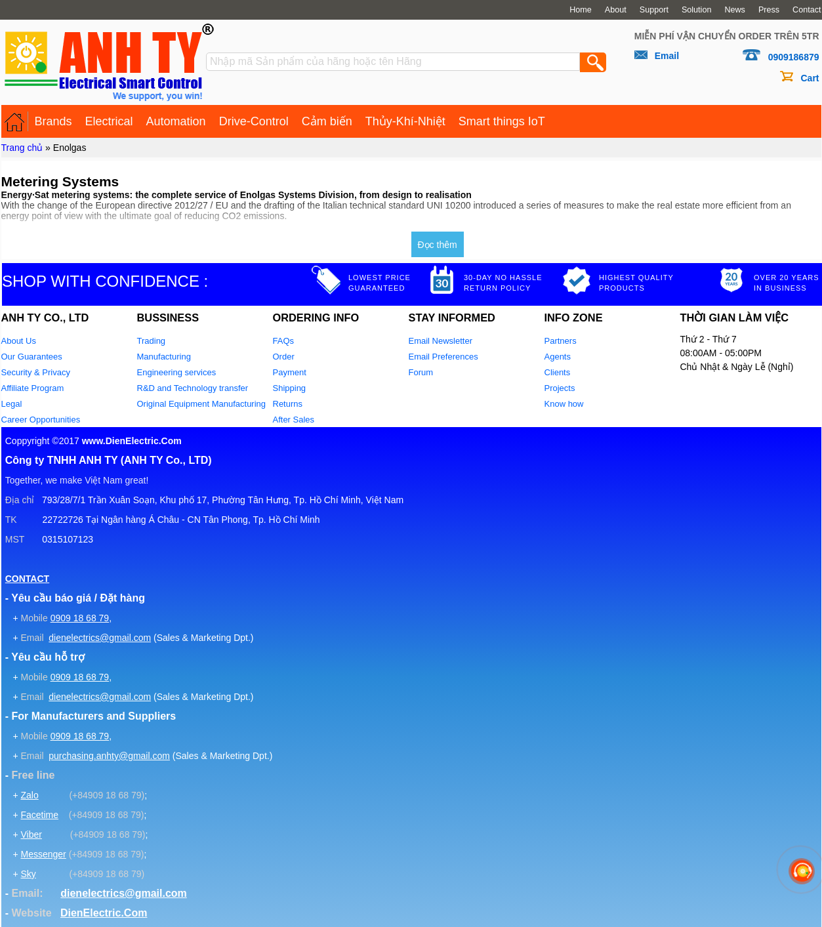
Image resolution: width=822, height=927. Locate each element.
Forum (421, 372)
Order (284, 356)
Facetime (39, 815)
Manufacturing (164, 356)
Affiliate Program (32, 388)
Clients (558, 372)
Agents (558, 356)
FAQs (284, 341)
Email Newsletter (441, 341)
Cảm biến (327, 121)
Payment (289, 372)
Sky (27, 874)
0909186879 (793, 57)
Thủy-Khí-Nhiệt (405, 121)
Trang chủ (22, 147)
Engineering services (176, 372)
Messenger (43, 854)
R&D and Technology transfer (193, 388)
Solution (697, 9)
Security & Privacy (35, 372)
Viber (30, 834)
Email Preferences (443, 356)
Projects (560, 388)
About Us (18, 341)
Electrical (109, 121)
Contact (806, 9)
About (616, 9)
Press (768, 9)
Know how (564, 404)
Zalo (29, 795)
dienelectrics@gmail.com (100, 637)
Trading (151, 341)
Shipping (289, 388)
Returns (288, 404)
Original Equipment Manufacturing (201, 404)
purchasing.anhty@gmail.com (109, 756)
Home (580, 9)
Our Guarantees (31, 356)
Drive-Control (254, 121)
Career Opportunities (41, 419)
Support (654, 9)
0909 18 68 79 (80, 618)
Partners (561, 341)
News (734, 9)
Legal (11, 404)
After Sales (294, 419)
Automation (176, 121)
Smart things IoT (502, 121)
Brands (53, 121)
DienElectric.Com (103, 912)
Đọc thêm (437, 244)
